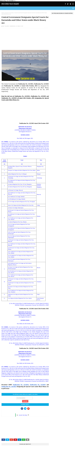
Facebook (22, 408)
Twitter (25, 408)
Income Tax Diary (10, 4)
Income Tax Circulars (9, 12)
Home (2, 12)
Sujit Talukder (5, 26)
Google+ (28, 408)
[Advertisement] (25, 40)
